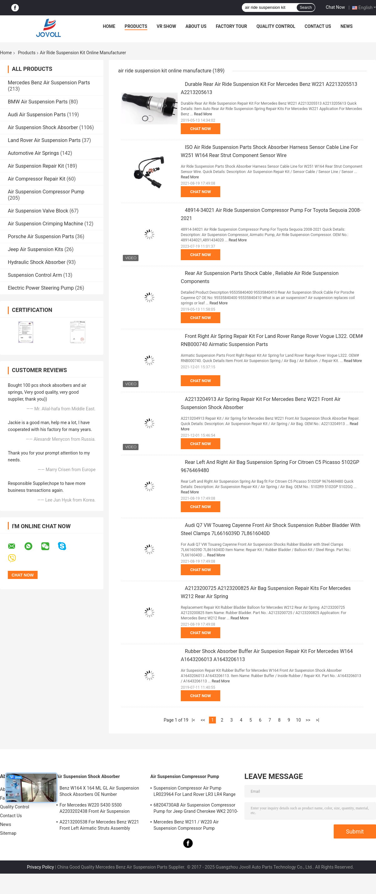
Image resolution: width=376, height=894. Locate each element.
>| (317, 720)
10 (298, 720)
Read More (203, 114)
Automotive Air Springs (33, 153)
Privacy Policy (40, 867)
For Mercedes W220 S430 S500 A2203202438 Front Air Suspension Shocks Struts (95, 809)
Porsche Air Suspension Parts (41, 236)
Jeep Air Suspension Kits (35, 249)
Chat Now (335, 7)
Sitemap (8, 833)
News (347, 26)
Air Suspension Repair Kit (36, 166)
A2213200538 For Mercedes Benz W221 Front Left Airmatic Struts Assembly (99, 825)
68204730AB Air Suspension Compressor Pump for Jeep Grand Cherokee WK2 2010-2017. (196, 809)
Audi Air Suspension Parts (37, 115)
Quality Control (275, 26)
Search (306, 7)
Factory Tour (231, 26)
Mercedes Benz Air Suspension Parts (49, 83)
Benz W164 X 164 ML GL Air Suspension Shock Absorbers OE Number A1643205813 (99, 792)
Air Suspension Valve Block (38, 211)
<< (203, 720)
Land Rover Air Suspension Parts (44, 140)
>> (308, 720)
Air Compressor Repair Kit (36, 179)
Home (109, 26)
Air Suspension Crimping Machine (45, 224)
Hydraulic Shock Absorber (36, 262)
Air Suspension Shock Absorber (43, 127)
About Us (195, 26)
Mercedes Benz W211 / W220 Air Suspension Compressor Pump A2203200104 (186, 826)
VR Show (166, 26)
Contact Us (318, 26)
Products (136, 26)
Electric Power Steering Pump (41, 288)
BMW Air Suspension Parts (38, 102)
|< (193, 720)
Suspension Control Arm (35, 275)
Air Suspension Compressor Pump (46, 192)
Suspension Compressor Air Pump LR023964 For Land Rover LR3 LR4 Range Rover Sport (195, 792)
